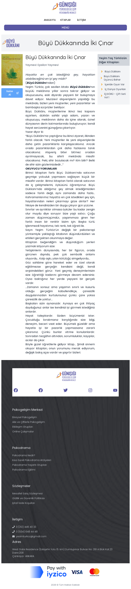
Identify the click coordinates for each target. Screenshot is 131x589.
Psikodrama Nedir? (23, 455)
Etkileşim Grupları (22, 426)
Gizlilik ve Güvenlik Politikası (28, 498)
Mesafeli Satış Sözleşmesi (27, 493)
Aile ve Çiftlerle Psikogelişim (28, 422)
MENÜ (65, 27)
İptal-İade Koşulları (23, 503)
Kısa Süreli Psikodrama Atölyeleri (31, 460)
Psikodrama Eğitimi (23, 469)
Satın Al (12, 93)
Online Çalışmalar (23, 431)
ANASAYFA (50, 20)
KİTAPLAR (65, 20)
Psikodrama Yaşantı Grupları (29, 465)
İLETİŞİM (81, 20)
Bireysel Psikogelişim (24, 417)
